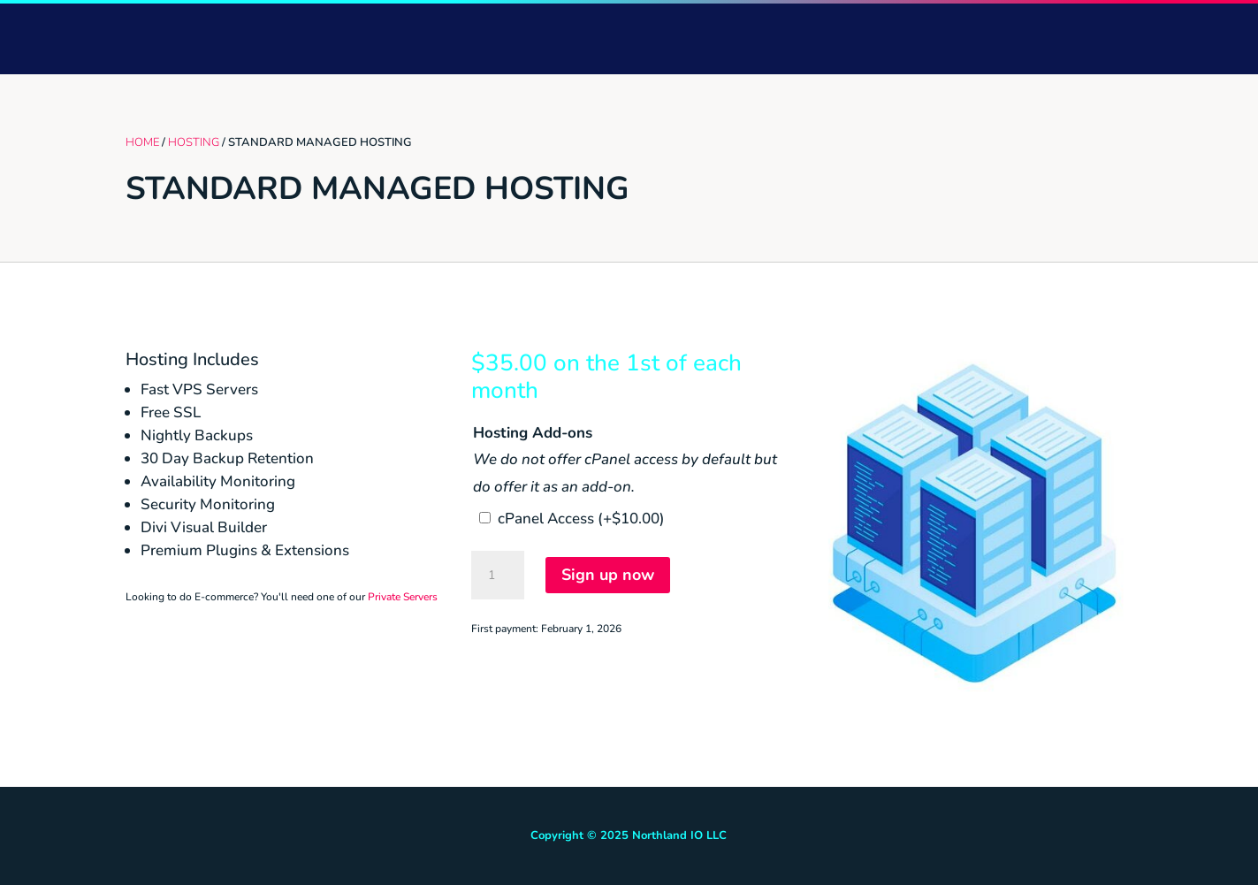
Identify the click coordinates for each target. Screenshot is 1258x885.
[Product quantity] (497, 575)
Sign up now (607, 574)
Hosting (193, 142)
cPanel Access (581, 518)
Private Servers (403, 597)
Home (142, 142)
